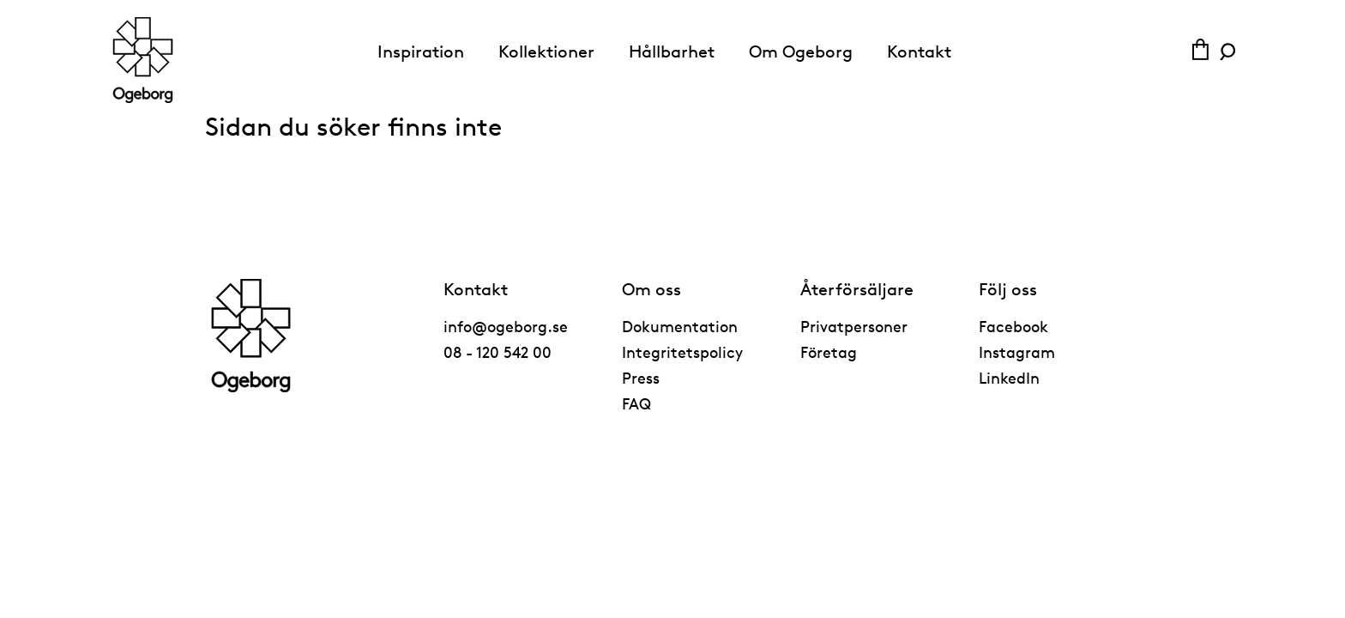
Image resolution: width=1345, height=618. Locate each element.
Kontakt (919, 51)
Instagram (1017, 351)
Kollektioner (546, 51)
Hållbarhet (672, 51)
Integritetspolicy (682, 351)
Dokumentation (680, 326)
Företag (828, 351)
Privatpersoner (854, 326)
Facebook (1013, 326)
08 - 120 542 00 (497, 351)
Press (641, 377)
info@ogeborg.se (505, 326)
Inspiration (420, 51)
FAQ (636, 403)
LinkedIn (1009, 377)
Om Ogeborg (801, 51)
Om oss (651, 289)
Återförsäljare (857, 289)
